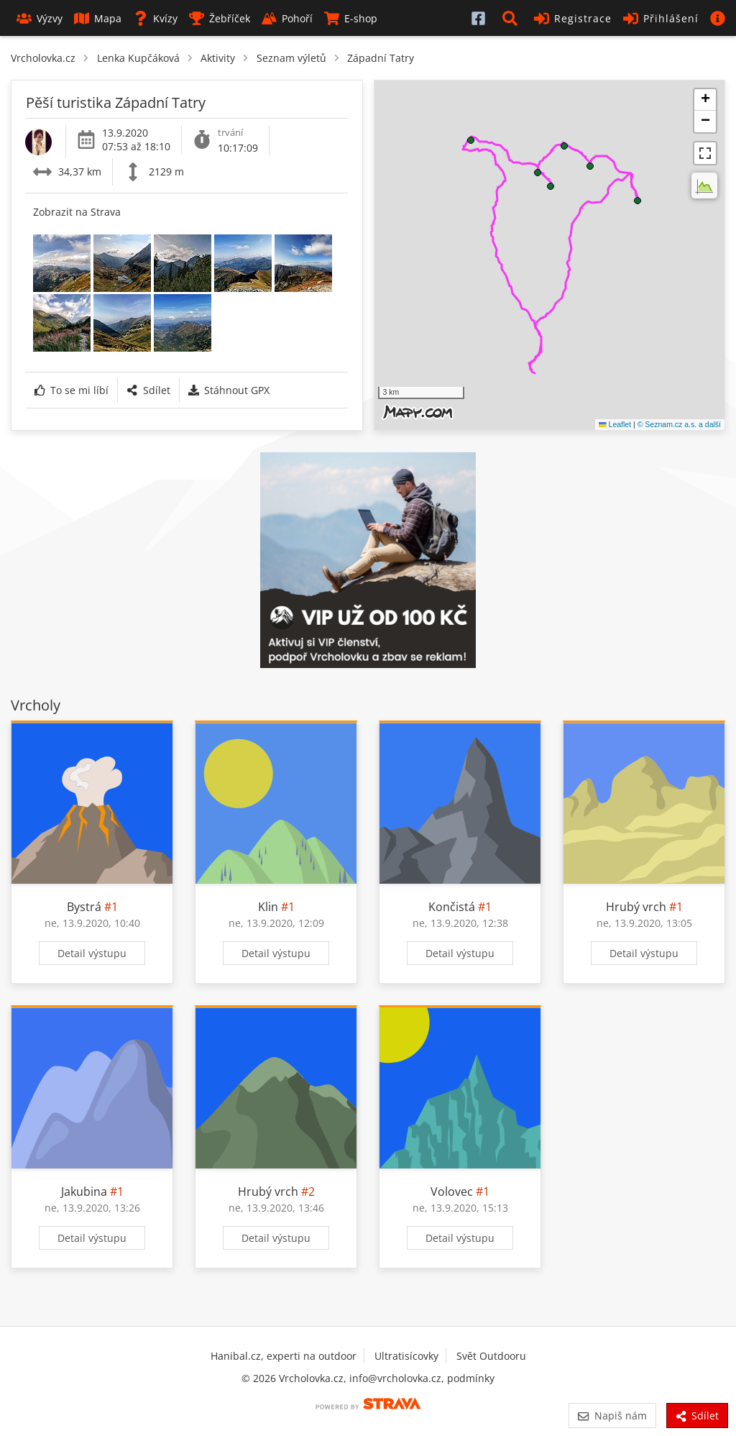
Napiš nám (612, 1415)
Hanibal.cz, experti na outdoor (283, 1356)
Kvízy (155, 18)
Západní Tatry (380, 58)
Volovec (452, 1191)
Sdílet (148, 390)
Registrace (573, 18)
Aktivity (218, 58)
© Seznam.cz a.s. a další (679, 424)
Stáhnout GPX (229, 390)
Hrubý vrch (636, 907)
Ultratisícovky (406, 1356)
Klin (268, 907)
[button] (512, 18)
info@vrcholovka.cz (395, 1378)
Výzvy (40, 18)
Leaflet (615, 424)
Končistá (451, 907)
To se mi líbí (71, 390)
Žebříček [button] (219, 18)
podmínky (470, 1378)
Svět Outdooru (491, 1356)
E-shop (350, 18)
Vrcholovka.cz (43, 58)
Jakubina (84, 1191)
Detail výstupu (92, 953)
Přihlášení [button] (661, 18)
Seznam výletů (291, 58)
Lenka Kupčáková (138, 58)
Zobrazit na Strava (77, 212)
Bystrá (84, 907)
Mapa (97, 18)
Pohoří (287, 18)
